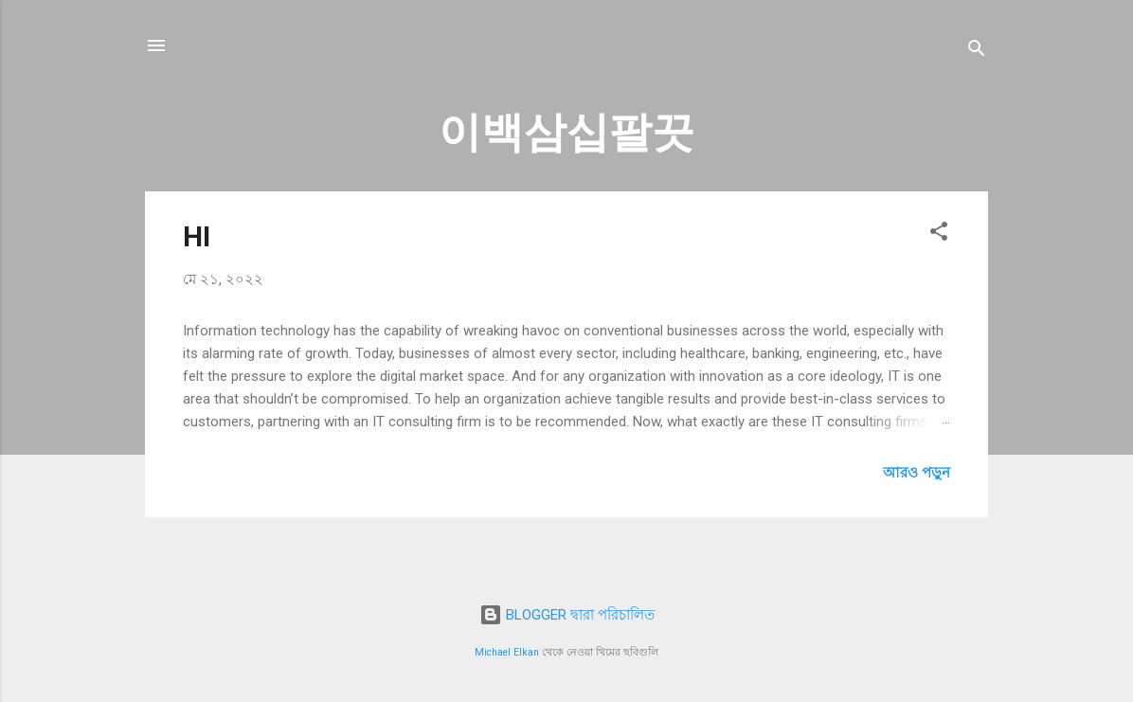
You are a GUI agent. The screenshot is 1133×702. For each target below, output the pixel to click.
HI (196, 236)
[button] (938, 234)
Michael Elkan (507, 652)
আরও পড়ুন (916, 472)
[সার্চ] (976, 52)
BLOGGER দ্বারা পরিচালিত (567, 614)
